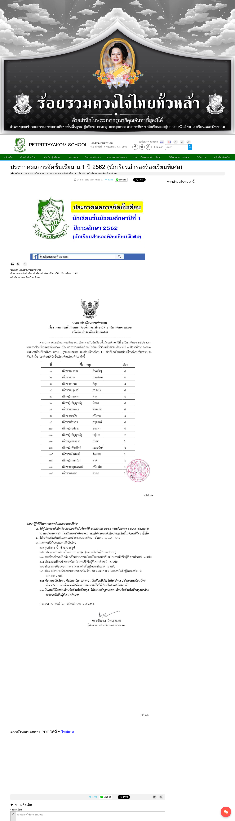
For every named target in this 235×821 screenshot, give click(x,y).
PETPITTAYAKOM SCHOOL (58, 144)
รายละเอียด (16, 809)
